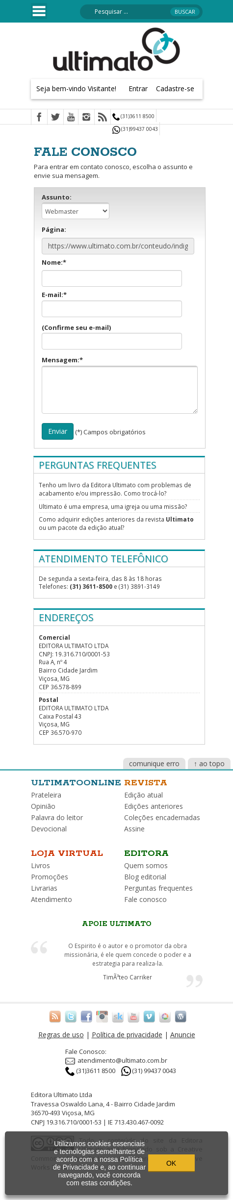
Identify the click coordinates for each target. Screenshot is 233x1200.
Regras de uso (61, 1034)
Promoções (49, 876)
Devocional (49, 828)
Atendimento (51, 899)
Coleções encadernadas (162, 817)
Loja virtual (67, 853)
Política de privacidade (127, 1034)
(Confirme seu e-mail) (112, 336)
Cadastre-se (175, 88)
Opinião (43, 806)
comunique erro (154, 763)
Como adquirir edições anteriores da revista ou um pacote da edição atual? (116, 523)
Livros (40, 865)
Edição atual (143, 795)
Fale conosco (145, 899)
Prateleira (46, 795)
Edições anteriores (153, 806)
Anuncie (182, 1034)
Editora (146, 853)
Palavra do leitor (57, 817)
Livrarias (44, 888)
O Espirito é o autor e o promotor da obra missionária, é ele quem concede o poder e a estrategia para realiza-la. (127, 954)
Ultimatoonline (76, 782)
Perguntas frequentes (158, 888)
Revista (145, 782)
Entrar (138, 88)
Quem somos (146, 865)
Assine (134, 828)
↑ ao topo (209, 763)
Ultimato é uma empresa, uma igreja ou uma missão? (113, 506)
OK (171, 1163)
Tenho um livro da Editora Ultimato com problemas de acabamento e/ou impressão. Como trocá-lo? (115, 489)
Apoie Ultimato (117, 924)
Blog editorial (145, 876)
